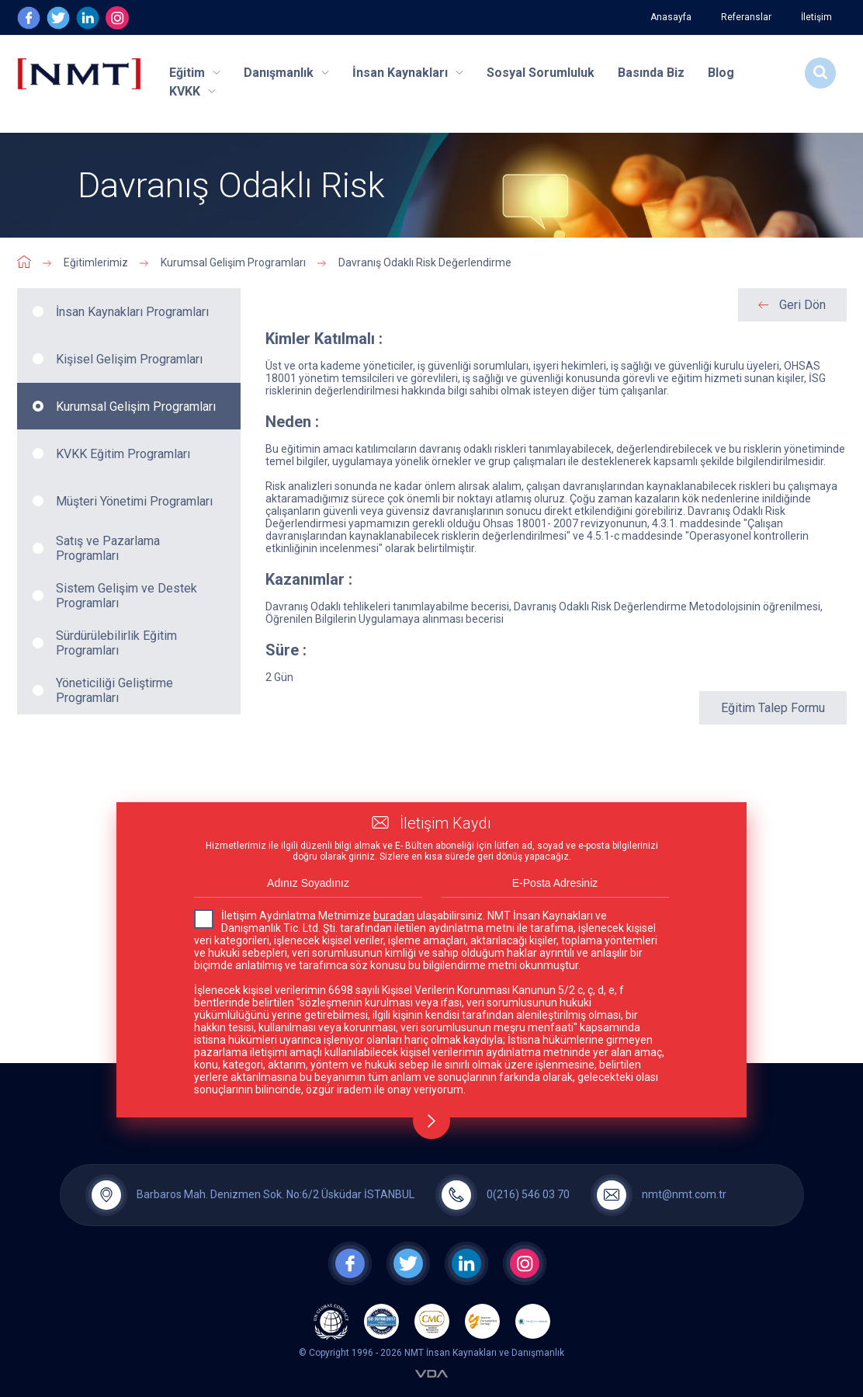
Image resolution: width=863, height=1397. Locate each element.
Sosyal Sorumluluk (540, 72)
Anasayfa (670, 17)
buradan (393, 915)
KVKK (192, 91)
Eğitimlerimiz (96, 262)
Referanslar (746, 17)
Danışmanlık (286, 72)
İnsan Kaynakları (407, 72)
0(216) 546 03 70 (528, 1194)
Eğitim (194, 72)
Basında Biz (651, 72)
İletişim (816, 17)
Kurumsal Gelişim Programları (233, 262)
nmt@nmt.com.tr (684, 1194)
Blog (721, 72)
